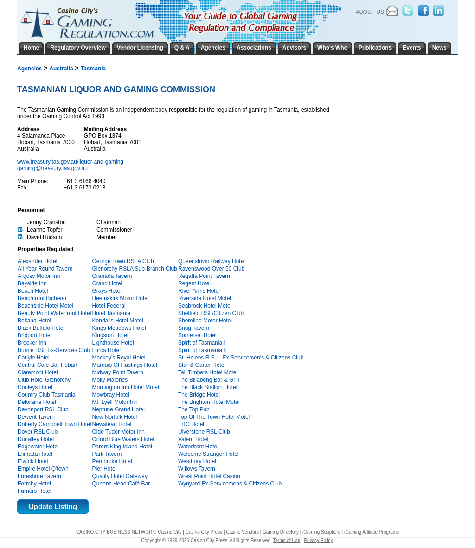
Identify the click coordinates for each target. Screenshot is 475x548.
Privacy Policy (318, 540)
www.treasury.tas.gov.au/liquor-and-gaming (71, 161)
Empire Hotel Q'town (43, 469)
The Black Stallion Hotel (207, 387)
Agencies (29, 68)
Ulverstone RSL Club (204, 431)
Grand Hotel (107, 283)
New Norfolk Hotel (114, 417)
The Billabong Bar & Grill (208, 380)
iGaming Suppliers (321, 532)
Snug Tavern (193, 328)
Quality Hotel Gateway (120, 476)
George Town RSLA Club (123, 261)
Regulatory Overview (77, 47)
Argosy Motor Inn (39, 276)
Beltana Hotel (34, 320)
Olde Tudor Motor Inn (118, 431)
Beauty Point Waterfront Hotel (54, 313)
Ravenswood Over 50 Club (211, 268)
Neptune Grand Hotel (118, 409)
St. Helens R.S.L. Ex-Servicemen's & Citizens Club (240, 357)
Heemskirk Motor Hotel (120, 298)
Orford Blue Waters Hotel (123, 439)
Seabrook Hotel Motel (204, 305)
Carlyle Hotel (34, 357)
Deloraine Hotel (37, 402)
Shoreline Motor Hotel (205, 320)
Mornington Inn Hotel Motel (125, 387)
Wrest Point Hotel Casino (209, 476)
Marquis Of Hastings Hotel (124, 365)
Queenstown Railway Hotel (211, 261)
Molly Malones (110, 380)
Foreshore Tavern (39, 476)
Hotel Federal (109, 305)
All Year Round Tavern (45, 268)
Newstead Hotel (112, 424)
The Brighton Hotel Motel (209, 402)
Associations (254, 47)
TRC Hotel (191, 424)
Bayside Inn (32, 283)
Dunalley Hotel (36, 439)
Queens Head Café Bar (121, 483)
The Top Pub (194, 409)
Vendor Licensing (140, 47)
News (439, 47)
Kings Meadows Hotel (119, 328)
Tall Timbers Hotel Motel (208, 372)
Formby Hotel (34, 483)
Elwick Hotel (33, 461)
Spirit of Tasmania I (201, 343)
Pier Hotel (104, 469)
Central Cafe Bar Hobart (47, 365)
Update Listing (53, 506)
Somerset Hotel (197, 335)
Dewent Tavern (36, 417)
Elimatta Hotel (35, 454)
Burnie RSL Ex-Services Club (54, 350)
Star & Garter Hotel (201, 365)
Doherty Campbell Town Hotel (54, 424)
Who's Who (332, 47)
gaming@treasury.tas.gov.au (52, 168)
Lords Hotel (106, 350)
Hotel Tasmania (111, 313)
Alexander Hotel (37, 261)
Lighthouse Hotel (113, 343)
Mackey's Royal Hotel (119, 357)
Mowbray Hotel (110, 394)
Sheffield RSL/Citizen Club (211, 313)
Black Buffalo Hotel (41, 328)
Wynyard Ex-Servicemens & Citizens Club (230, 483)
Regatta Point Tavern (204, 276)
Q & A (182, 47)
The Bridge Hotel (199, 394)
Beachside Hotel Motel (45, 305)
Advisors (294, 47)
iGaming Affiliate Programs (371, 532)
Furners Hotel (34, 491)
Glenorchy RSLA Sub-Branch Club (134, 268)
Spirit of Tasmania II (202, 350)
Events (412, 47)
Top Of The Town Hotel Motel (214, 417)
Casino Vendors (242, 532)
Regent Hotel (194, 283)
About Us (370, 12)
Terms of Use (286, 540)
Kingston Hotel (110, 335)
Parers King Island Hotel (122, 446)
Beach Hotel (33, 291)
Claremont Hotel (38, 372)
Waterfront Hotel (198, 446)
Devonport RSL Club (43, 409)
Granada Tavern (112, 276)
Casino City (169, 532)
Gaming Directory (281, 532)
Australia (61, 68)
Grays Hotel (107, 291)
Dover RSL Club (38, 431)
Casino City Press (204, 532)
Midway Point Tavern (118, 372)
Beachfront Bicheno (42, 298)
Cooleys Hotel (35, 387)
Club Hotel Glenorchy (44, 380)
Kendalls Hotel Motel (117, 320)
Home (31, 47)
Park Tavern (107, 454)
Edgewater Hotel (38, 446)
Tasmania (93, 68)
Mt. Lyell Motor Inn (115, 402)
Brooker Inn (32, 343)
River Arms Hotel (199, 291)
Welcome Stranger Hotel (208, 454)
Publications (375, 47)
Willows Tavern (196, 469)
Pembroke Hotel (112, 461)
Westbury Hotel (197, 461)
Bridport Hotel (34, 335)
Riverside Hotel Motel (204, 298)
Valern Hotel (193, 439)
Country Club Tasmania (47, 394)
